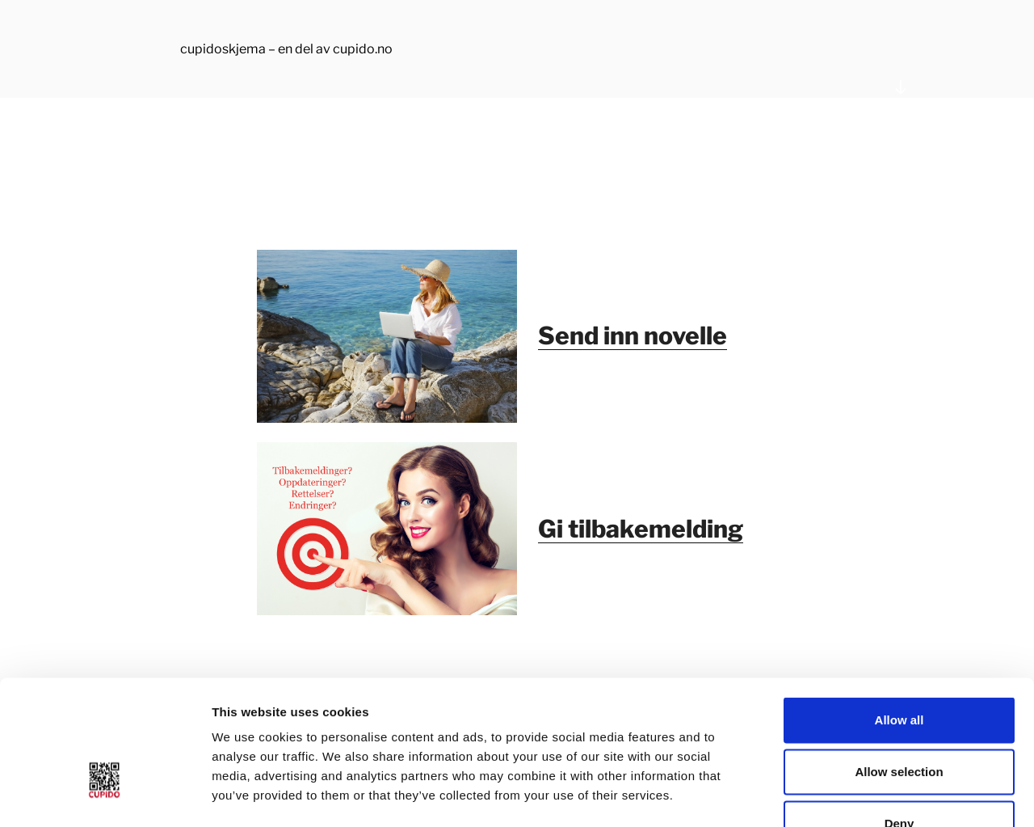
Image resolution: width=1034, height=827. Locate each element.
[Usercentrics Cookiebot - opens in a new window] (104, 795)
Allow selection (899, 669)
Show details (847, 795)
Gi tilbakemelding (640, 528)
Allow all (899, 617)
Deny (899, 721)
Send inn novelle (632, 335)
